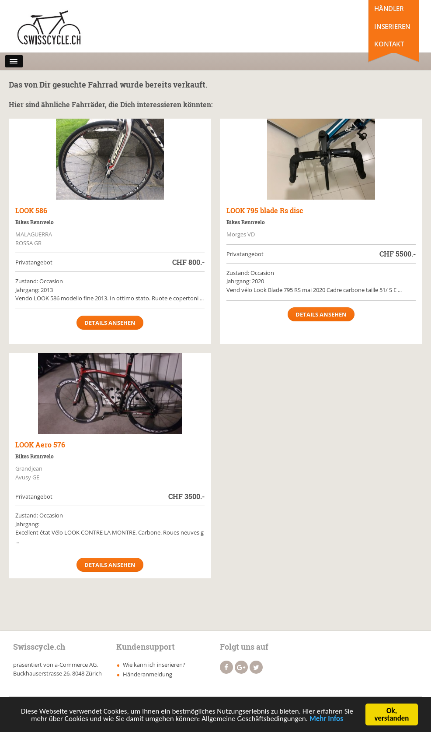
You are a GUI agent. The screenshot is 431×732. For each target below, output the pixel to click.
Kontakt (388, 43)
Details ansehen (110, 323)
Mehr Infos (326, 719)
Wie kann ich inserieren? (154, 665)
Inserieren (392, 26)
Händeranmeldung (147, 674)
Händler (388, 8)
